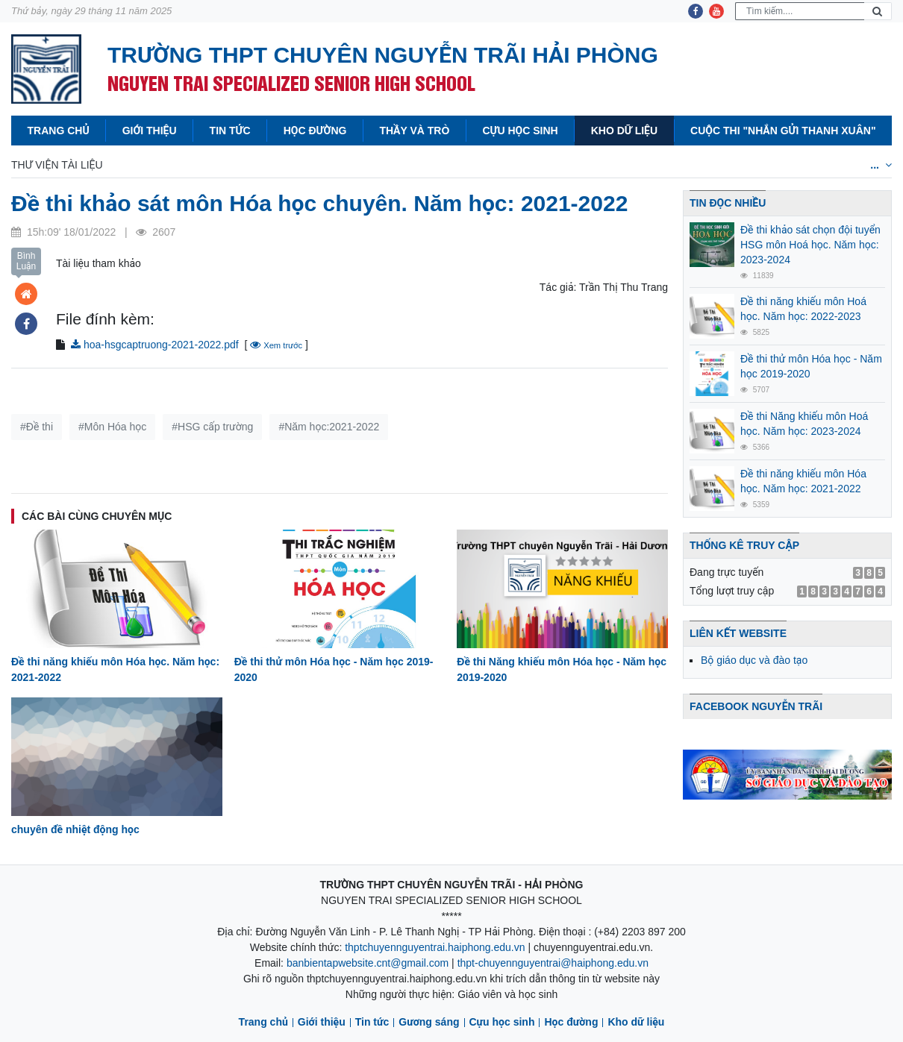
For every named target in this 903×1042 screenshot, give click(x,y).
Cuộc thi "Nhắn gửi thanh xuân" (782, 130)
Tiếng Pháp (704, 165)
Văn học (356, 165)
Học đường (315, 130)
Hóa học (286, 165)
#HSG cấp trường (212, 427)
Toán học (153, 165)
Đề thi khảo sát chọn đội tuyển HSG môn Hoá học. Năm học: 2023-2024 (810, 245)
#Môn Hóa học (112, 427)
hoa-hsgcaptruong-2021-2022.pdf (155, 345)
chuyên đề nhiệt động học (75, 829)
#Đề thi (36, 427)
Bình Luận (26, 261)
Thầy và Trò (414, 130)
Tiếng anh (622, 165)
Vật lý (221, 165)
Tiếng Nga (787, 165)
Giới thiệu (149, 130)
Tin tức (230, 130)
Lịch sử (422, 165)
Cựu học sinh (519, 130)
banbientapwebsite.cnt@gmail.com (368, 963)
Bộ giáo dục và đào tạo (754, 660)
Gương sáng (429, 1022)
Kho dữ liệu (624, 130)
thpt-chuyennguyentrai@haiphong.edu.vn (553, 963)
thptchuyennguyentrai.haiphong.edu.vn (435, 947)
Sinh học (547, 165)
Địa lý (482, 165)
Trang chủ (59, 130)
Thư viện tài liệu (57, 165)
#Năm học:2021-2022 (328, 427)
